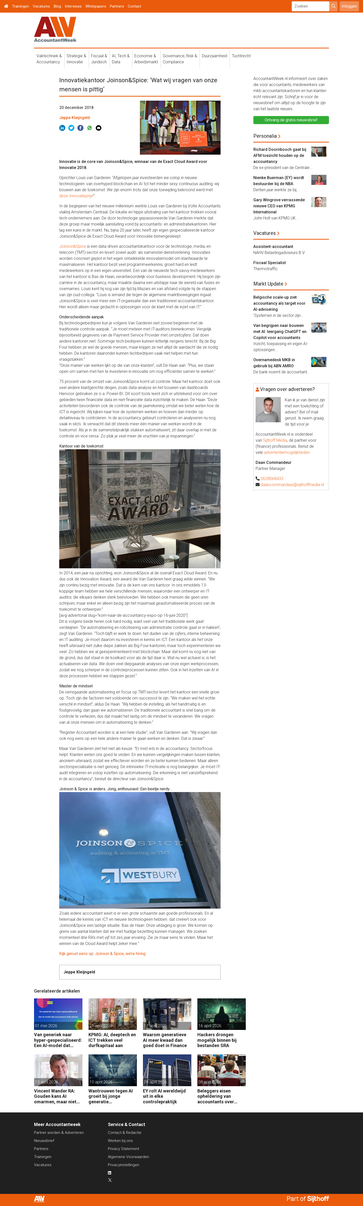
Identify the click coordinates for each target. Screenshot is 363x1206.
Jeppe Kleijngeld (74, 117)
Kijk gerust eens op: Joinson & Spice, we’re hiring (102, 953)
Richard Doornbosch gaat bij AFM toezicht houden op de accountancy (279, 155)
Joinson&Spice (72, 246)
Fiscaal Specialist (269, 262)
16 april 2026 (209, 1025)
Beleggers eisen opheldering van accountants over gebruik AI (215, 1096)
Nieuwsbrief (44, 1140)
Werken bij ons (120, 1140)
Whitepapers (95, 6)
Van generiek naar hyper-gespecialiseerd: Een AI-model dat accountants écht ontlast (58, 1040)
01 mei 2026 (46, 1025)
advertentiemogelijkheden (287, 452)
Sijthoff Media (275, 440)
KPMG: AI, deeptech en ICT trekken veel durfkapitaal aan (112, 1040)
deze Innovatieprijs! (76, 195)
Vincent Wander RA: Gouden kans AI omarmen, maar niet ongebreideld (55, 1096)
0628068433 (272, 478)
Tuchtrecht (241, 55)
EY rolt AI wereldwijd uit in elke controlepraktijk (164, 1096)
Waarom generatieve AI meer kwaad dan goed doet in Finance (165, 1040)
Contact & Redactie (124, 1132)
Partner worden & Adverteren (59, 1132)
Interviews (73, 6)
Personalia (265, 136)
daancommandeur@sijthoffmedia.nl (292, 484)
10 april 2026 (100, 1082)
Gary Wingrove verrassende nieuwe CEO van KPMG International (279, 206)
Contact (134, 6)
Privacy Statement (123, 1148)
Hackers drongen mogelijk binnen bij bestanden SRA (217, 1040)
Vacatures (41, 6)
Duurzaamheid (214, 55)
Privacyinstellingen (123, 1165)
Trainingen (20, 6)
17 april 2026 (155, 1025)
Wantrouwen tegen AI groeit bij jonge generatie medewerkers (110, 1096)
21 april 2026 (100, 1025)
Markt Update (268, 284)
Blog (57, 6)
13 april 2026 (46, 1082)
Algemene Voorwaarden (128, 1157)
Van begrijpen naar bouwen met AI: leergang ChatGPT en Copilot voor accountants (280, 331)
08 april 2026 (155, 1082)
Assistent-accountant (273, 246)
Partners (117, 6)
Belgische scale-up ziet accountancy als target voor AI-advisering (279, 303)
